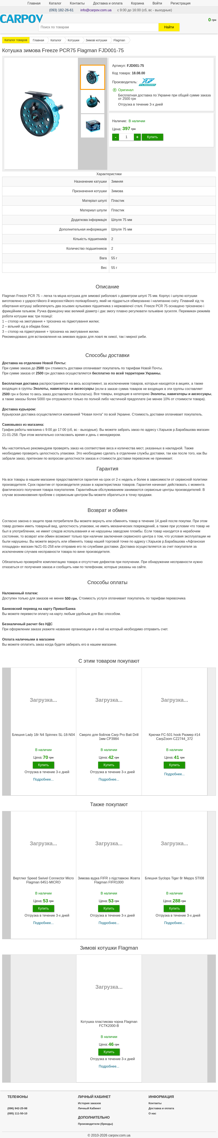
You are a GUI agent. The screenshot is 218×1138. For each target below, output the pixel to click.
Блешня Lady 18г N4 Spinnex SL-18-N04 (43, 735)
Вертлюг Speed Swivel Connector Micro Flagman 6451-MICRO (43, 880)
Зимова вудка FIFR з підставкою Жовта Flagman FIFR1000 (109, 880)
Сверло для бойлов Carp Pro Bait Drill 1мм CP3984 (108, 737)
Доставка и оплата (107, 3)
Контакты (77, 3)
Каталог (55, 3)
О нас (152, 1113)
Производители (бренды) (95, 1123)
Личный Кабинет (89, 1108)
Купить (152, 137)
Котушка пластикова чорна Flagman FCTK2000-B (109, 1024)
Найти (169, 27)
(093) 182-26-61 (61, 10)
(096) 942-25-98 (17, 1108)
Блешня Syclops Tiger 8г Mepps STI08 (174, 878)
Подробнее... (43, 779)
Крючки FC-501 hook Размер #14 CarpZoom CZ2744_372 (174, 737)
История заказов (89, 1103)
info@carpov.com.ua (96, 10)
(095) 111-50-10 (17, 1113)
